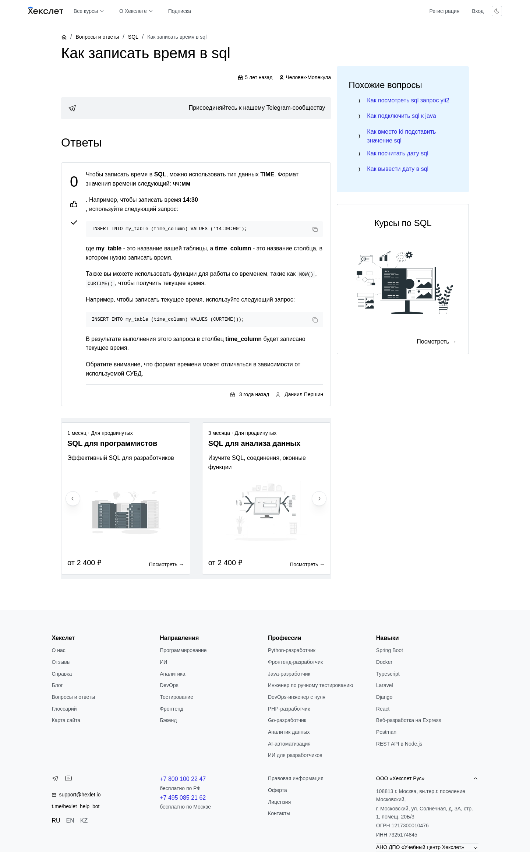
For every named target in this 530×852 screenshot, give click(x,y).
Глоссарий (64, 709)
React (383, 709)
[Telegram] (55, 780)
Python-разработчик (291, 650)
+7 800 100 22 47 (183, 779)
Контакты (279, 813)
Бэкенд (168, 720)
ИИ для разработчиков (295, 755)
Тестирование (176, 697)
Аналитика (172, 674)
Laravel (384, 685)
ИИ (163, 662)
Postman (386, 732)
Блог (57, 685)
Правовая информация (296, 778)
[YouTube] (68, 780)
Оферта (277, 790)
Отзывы (61, 662)
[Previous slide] (73, 498)
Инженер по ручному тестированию (310, 685)
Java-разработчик (289, 674)
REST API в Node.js (399, 744)
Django (384, 697)
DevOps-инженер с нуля (296, 697)
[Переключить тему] (497, 11)
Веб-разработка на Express (408, 720)
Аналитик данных (289, 732)
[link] (196, 108)
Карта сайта (66, 720)
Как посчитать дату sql (397, 153)
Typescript (388, 674)
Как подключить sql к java (401, 116)
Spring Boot (389, 650)
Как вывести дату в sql (397, 169)
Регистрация (444, 11)
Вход (478, 11)
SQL (133, 36)
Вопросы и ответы (97, 36)
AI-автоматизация (289, 744)
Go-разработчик (287, 720)
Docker (384, 662)
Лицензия (279, 802)
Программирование (183, 650)
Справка (62, 674)
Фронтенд (171, 709)
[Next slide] (319, 498)
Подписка (179, 11)
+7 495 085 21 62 (183, 798)
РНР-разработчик (289, 709)
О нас (58, 650)
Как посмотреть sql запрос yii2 (408, 100)
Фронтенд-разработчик (295, 662)
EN (70, 820)
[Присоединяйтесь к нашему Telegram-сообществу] (196, 108)
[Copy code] (315, 229)
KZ (84, 820)
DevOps (169, 685)
